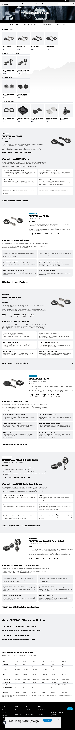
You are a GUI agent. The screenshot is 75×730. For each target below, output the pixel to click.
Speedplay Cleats (47, 24)
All (4, 21)
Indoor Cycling (11, 21)
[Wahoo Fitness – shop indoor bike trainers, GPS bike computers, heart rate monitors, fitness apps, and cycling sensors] (5, 4)
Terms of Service (41, 711)
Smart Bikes (28, 709)
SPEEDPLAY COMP (35, 46)
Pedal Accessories (61, 24)
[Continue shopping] (10, 4)
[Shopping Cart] (73, 4)
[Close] (58, 719)
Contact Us (4, 709)
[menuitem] (23, 4)
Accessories (69, 21)
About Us (15, 707)
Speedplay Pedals (14, 24)
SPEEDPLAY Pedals (29, 716)
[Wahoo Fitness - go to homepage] (54, 715)
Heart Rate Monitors (38, 21)
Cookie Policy (40, 714)
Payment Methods (5, 715)
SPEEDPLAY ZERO (21, 46)
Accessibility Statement (18, 714)
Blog (14, 716)
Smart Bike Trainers (29, 707)
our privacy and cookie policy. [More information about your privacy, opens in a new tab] (19, 723)
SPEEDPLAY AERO (50, 46)
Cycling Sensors (60, 21)
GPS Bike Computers (29, 712)
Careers (15, 712)
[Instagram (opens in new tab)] (53, 712)
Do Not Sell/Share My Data (42, 709)
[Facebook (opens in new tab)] (62, 712)
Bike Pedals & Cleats (49, 21)
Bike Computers (20, 21)
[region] (33, 722)
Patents (39, 716)
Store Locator (4, 720)
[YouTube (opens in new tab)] (60, 712)
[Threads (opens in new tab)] (51, 712)
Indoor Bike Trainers (29, 711)
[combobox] (64, 4)
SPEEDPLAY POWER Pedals (30, 24)
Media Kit (15, 709)
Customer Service (5, 707)
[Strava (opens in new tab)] (58, 712)
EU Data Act (40, 712)
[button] (4, 723)
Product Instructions (5, 713)
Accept (47, 720)
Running (28, 21)
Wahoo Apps (16, 711)
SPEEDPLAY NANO (7, 46)
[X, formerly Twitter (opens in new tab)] (55, 712)
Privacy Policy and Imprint (42, 707)
